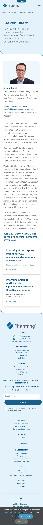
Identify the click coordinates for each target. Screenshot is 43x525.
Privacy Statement (14, 410)
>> (21, 466)
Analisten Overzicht (21, 461)
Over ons (12, 12)
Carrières (21, 483)
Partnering (22, 443)
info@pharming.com (21, 341)
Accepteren (26, 516)
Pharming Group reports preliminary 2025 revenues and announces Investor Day (20, 255)
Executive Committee (21, 423)
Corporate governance (20, 506)
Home (4, 12)
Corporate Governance (21, 429)
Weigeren (21, 521)
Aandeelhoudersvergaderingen (21, 475)
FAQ (21, 473)
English (17, 390)
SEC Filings (21, 470)
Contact (21, 486)
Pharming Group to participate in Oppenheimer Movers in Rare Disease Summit (20, 285)
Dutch (28, 390)
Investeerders (21, 450)
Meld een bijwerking (20, 504)
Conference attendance (15, 294)
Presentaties (21, 456)
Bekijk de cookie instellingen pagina (17, 512)
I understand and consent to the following (22, 409)
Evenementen (21, 453)
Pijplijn (21, 437)
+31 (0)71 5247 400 (21, 336)
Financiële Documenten (21, 459)
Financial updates (13, 265)
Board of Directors (26, 12)
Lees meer (12, 270)
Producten (21, 434)
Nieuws (21, 480)
